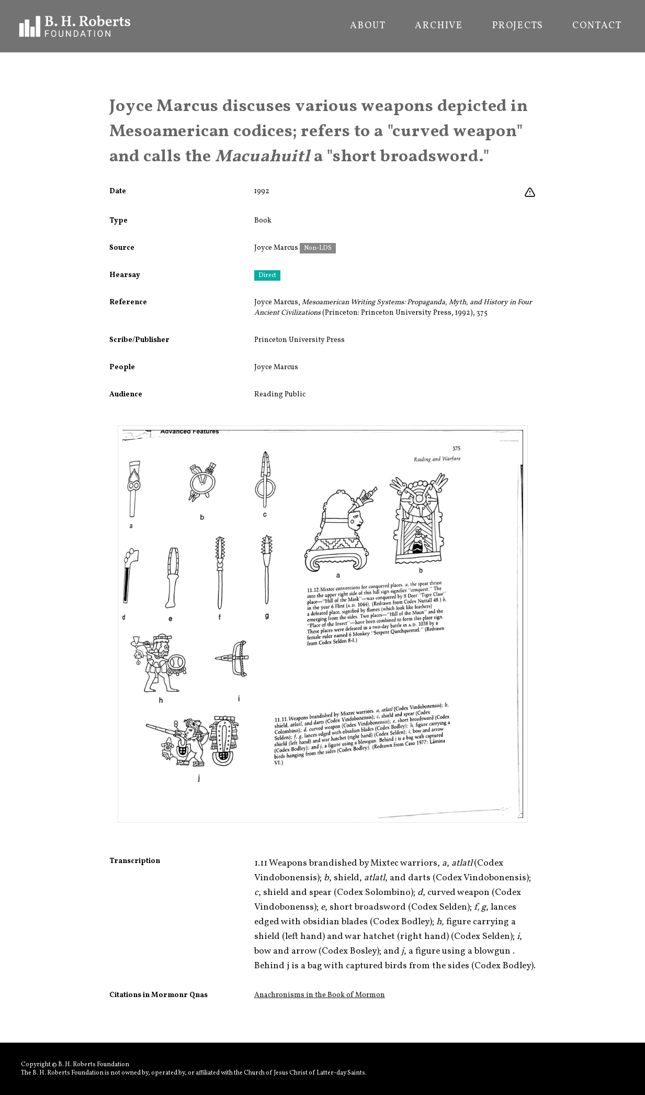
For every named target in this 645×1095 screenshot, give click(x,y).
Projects (517, 26)
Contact (597, 26)
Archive (439, 26)
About (368, 26)
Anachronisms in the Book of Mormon (319, 995)
